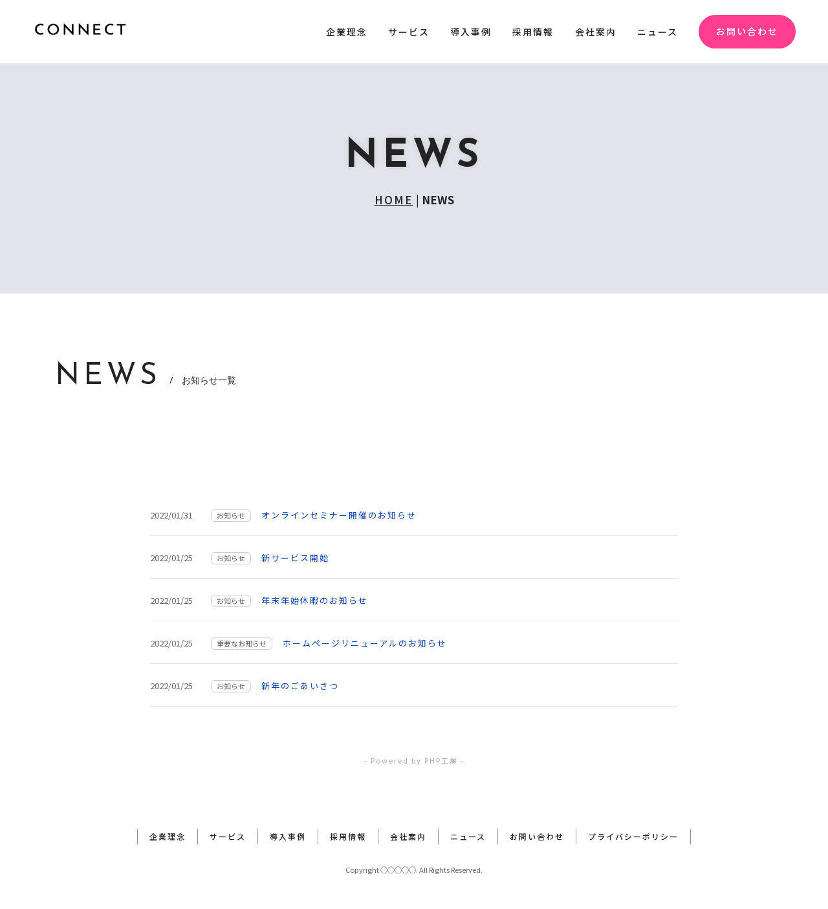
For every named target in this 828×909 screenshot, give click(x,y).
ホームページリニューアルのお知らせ (365, 643)
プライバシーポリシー (633, 836)
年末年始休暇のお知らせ (314, 600)
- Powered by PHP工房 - (414, 760)
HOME (394, 199)
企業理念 (346, 31)
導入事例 (471, 31)
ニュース (657, 31)
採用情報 (533, 31)
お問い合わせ (747, 31)
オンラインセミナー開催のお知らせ (339, 515)
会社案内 (595, 31)
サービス (409, 31)
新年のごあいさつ (300, 685)
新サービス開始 (295, 557)
